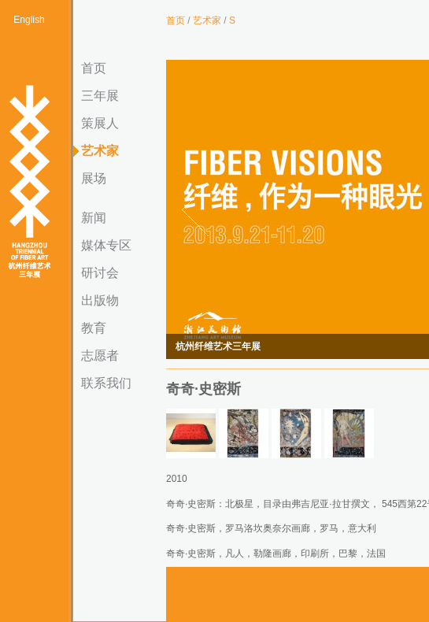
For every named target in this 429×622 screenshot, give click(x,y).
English (28, 19)
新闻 (93, 217)
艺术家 (100, 150)
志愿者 (100, 355)
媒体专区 (106, 245)
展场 (93, 178)
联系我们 (106, 383)
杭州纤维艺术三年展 (29, 182)
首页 (93, 68)
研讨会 (100, 273)
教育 (93, 328)
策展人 (100, 123)
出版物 (100, 300)
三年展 (100, 95)
